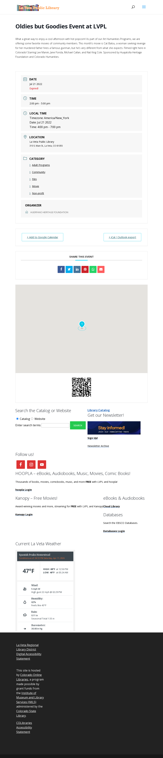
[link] (38, 7)
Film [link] (33, 179)
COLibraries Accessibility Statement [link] (24, 727)
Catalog (23, 419)
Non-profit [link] (37, 193)
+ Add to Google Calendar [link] (42, 237)
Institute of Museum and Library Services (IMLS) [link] (30, 697)
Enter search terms (28, 425)
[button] (144, 9)
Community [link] (37, 172)
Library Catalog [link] (99, 410)
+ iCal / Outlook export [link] (122, 237)
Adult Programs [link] (40, 165)
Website (38, 419)
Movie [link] (34, 186)
